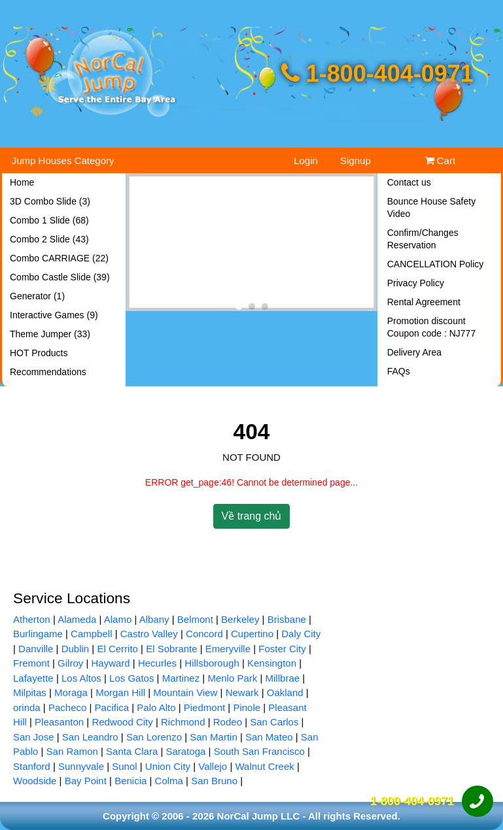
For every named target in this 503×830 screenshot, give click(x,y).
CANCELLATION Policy (435, 264)
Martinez (181, 678)
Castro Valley (149, 633)
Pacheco (67, 707)
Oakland (285, 692)
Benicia (130, 780)
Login (306, 160)
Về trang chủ (252, 516)
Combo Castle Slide (60, 277)
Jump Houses (63, 160)
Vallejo (212, 766)
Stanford (31, 766)
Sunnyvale (81, 766)
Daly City (301, 633)
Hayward (111, 663)
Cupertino (252, 633)
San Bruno (214, 780)
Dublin (75, 648)
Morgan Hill (120, 692)
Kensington (271, 663)
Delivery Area (414, 352)
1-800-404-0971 (377, 73)
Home (22, 182)
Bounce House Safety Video (431, 207)
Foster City (282, 648)
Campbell (91, 633)
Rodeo (227, 721)
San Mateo (269, 736)
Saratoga (186, 751)
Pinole (246, 707)
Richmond (183, 721)
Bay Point (86, 780)
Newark (242, 692)
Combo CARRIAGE (59, 258)
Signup (355, 160)
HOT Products (38, 353)
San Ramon (72, 751)
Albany (154, 619)
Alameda (77, 619)
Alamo (118, 619)
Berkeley (240, 619)
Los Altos (81, 678)
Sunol (124, 766)
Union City (167, 766)
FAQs (398, 371)
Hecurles (157, 663)
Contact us (409, 182)
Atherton (31, 619)
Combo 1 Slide (49, 220)
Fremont (31, 663)
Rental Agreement (423, 302)
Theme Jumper (50, 334)
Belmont (195, 619)
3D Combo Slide (50, 201)
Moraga (71, 692)
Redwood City (122, 721)
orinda (27, 707)
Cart (440, 160)
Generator (37, 296)
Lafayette (33, 678)
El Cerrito (117, 648)
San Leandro (90, 736)
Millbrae (283, 678)
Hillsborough (211, 663)
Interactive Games (54, 315)
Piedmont (204, 707)
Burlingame (38, 633)
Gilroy (70, 663)
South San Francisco (259, 751)
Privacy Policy (415, 283)
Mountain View (185, 692)
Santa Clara (132, 751)
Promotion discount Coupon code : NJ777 (431, 327)
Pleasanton (59, 721)
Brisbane (287, 619)
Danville (35, 648)
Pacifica (112, 707)
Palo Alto (156, 707)
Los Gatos (131, 678)
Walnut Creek (264, 766)
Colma (169, 780)
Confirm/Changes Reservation (423, 238)
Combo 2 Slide (49, 239)
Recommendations (48, 372)
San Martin (213, 736)
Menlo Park (232, 678)
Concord (204, 633)
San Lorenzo (154, 736)
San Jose (33, 736)
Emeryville (228, 648)
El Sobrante (171, 648)
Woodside (34, 780)
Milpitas (29, 692)
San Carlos (274, 721)
